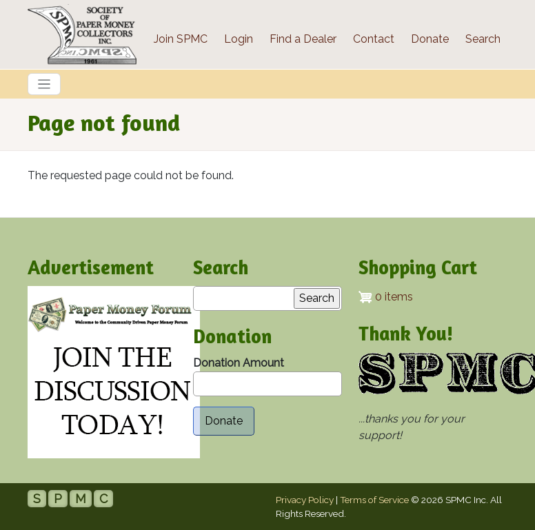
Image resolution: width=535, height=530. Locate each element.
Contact (373, 38)
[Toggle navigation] (44, 84)
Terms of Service (374, 499)
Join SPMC (181, 38)
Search (483, 38)
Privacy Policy (305, 499)
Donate (430, 38)
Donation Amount (238, 362)
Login (238, 38)
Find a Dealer (303, 38)
